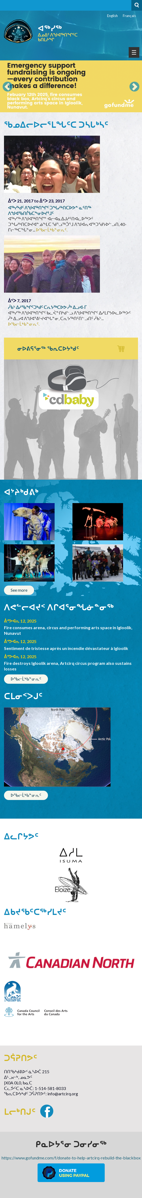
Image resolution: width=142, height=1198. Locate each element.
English (112, 16)
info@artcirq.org (62, 1093)
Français (129, 16)
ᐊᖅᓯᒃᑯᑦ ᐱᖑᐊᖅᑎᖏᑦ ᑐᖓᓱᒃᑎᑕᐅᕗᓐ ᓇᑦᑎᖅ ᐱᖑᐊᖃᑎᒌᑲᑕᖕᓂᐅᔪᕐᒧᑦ (49, 210)
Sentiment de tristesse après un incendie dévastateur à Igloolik (66, 648)
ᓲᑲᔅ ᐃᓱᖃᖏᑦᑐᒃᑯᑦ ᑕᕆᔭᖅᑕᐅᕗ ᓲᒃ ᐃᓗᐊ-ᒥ (47, 307)
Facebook (46, 1111)
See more (19, 589)
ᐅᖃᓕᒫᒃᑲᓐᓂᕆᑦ (26, 678)
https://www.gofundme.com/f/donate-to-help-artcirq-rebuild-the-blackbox (71, 1157)
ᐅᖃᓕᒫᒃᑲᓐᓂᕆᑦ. (51, 229)
